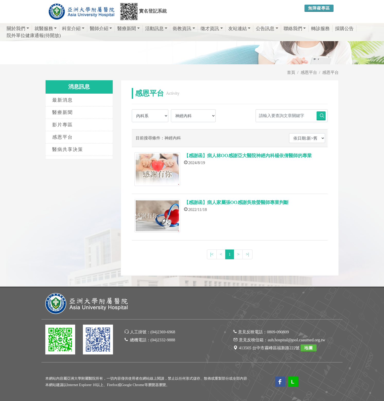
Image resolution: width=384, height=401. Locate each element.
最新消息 (62, 100)
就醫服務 (45, 28)
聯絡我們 (295, 28)
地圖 (308, 348)
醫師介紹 (101, 28)
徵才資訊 (211, 28)
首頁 (291, 72)
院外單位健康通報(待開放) (34, 35)
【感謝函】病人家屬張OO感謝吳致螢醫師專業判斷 (236, 202)
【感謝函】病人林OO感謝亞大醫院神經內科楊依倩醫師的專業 (248, 155)
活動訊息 (156, 28)
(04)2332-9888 (163, 340)
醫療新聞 (128, 28)
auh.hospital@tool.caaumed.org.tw (296, 340)
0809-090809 (278, 332)
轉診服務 (320, 28)
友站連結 (239, 28)
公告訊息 (267, 28)
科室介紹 (73, 28)
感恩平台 (309, 72)
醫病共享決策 (67, 149)
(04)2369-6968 (163, 332)
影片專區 (62, 124)
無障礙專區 (319, 8)
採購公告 (344, 28)
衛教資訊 (184, 28)
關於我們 (18, 28)
